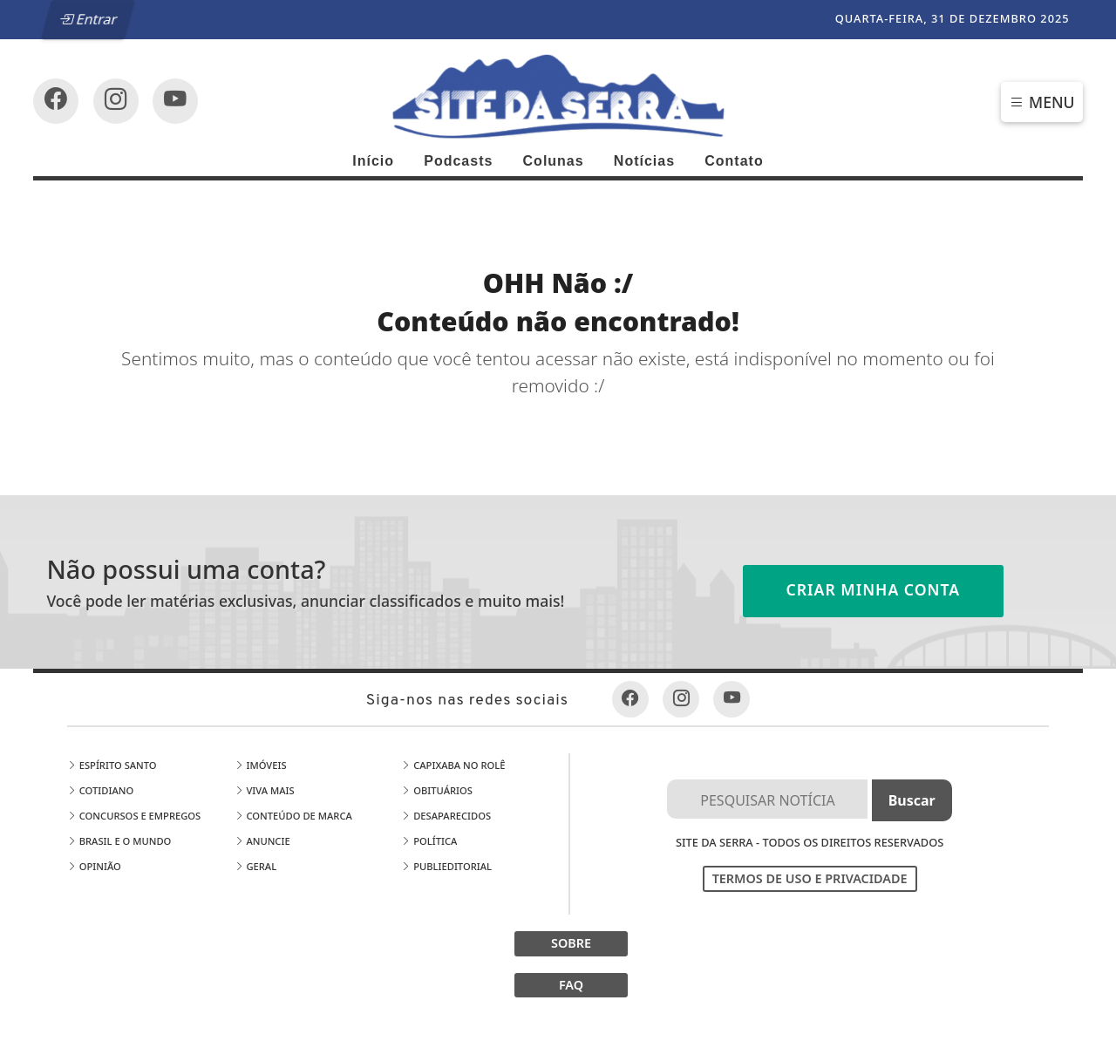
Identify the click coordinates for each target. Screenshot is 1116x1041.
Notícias (644, 160)
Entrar (89, 19)
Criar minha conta (873, 589)
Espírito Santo (112, 765)
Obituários (437, 790)
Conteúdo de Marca (293, 815)
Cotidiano (100, 790)
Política (429, 840)
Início (373, 160)
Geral (256, 866)
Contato (733, 160)
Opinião (94, 866)
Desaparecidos (446, 815)
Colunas (553, 160)
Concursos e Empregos (134, 815)
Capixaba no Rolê (453, 765)
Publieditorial (446, 866)
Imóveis (261, 765)
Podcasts (458, 160)
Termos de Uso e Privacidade (810, 878)
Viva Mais (265, 790)
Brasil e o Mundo (119, 840)
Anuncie (262, 840)
